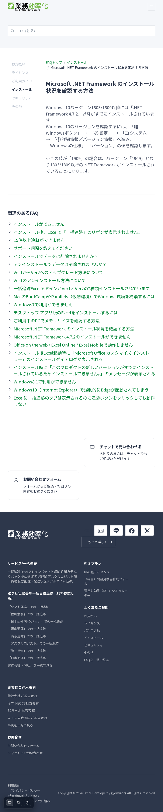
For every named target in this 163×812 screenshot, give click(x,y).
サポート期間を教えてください (43, 248)
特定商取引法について (24, 796)
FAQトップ (54, 62)
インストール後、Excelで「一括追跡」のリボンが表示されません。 (78, 232)
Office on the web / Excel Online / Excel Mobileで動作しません (73, 345)
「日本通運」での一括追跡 (27, 658)
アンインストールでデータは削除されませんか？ (60, 264)
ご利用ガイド (22, 81)
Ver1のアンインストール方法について (50, 280)
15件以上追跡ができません (39, 240)
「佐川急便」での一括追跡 (27, 614)
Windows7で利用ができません (43, 304)
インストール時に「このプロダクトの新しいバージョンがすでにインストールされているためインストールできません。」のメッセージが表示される (84, 370)
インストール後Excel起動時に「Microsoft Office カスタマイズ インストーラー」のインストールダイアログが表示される (83, 356)
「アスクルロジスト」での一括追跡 (33, 643)
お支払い (18, 64)
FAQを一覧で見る (96, 659)
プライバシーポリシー (24, 790)
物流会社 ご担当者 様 (23, 696)
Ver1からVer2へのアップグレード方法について (58, 272)
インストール (22, 89)
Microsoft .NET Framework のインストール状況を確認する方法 (74, 329)
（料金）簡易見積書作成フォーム (106, 581)
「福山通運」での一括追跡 (27, 628)
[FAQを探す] (81, 30)
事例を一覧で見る (20, 725)
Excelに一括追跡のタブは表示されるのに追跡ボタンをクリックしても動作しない (84, 401)
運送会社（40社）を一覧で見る (30, 665)
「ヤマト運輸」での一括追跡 (28, 606)
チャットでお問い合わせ (25, 753)
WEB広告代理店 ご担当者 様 (28, 718)
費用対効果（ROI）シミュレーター (106, 593)
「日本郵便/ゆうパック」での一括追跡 (35, 621)
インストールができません (39, 224)
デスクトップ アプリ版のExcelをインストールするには (66, 312)
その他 (17, 106)
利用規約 (14, 785)
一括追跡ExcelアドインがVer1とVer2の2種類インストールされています (82, 288)
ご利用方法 (92, 630)
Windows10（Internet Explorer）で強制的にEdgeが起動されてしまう (81, 390)
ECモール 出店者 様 (21, 710)
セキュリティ (22, 97)
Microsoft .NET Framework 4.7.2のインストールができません (72, 337)
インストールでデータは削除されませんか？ (56, 256)
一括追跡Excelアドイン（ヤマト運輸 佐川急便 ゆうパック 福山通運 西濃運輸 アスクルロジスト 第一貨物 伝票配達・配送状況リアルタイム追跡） (42, 576)
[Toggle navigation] (151, 7)
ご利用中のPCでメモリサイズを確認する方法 (57, 321)
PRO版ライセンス (97, 572)
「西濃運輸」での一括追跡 (27, 636)
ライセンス (20, 72)
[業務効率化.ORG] (28, 7)
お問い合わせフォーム (23, 745)
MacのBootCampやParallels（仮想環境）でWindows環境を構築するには (84, 296)
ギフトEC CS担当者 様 (23, 703)
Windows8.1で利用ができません (45, 382)
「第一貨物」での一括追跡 (27, 650)
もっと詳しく (97, 542)
